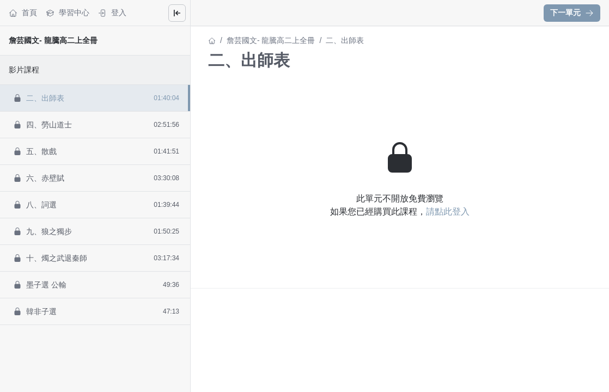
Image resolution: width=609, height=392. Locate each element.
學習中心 (67, 12)
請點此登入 (448, 211)
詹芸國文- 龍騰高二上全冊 (53, 40)
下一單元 (572, 12)
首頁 (23, 12)
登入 (112, 12)
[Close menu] (177, 13)
